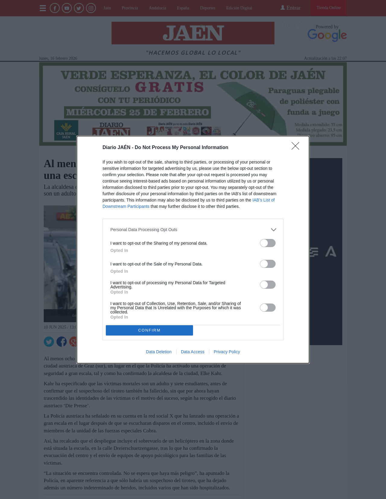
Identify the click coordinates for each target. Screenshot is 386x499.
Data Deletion (159, 351)
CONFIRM (149, 330)
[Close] (297, 148)
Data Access (192, 351)
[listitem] (193, 230)
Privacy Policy (227, 351)
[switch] (268, 243)
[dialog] (193, 249)
